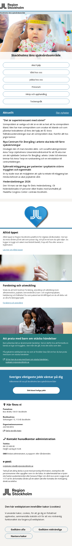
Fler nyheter (62, 112)
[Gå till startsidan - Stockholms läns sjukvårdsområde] (36, 6)
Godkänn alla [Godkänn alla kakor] (18, 529)
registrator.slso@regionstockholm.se (18, 466)
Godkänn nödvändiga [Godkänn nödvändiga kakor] (50, 529)
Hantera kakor (19, 536)
